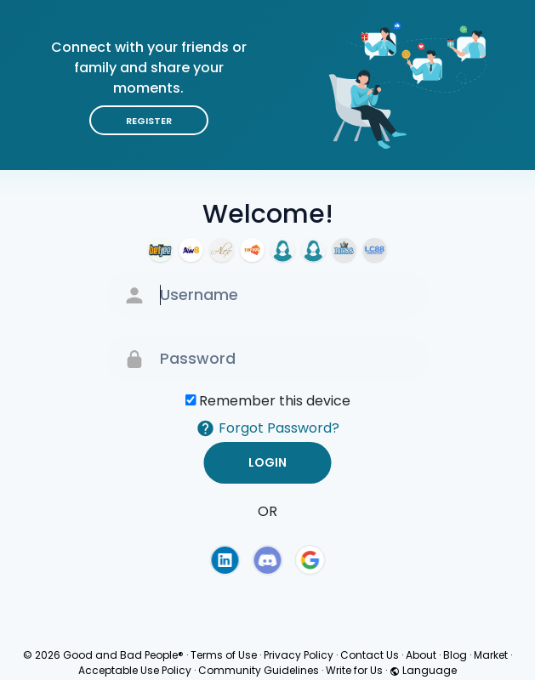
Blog (455, 655)
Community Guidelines (258, 670)
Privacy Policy (298, 655)
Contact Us (369, 655)
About (421, 655)
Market (491, 655)
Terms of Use (224, 655)
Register (149, 121)
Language (423, 670)
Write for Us (354, 670)
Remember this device (274, 401)
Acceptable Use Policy (134, 670)
